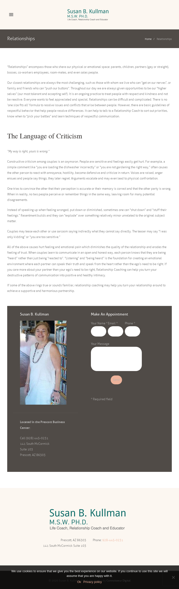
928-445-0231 (112, 540)
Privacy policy (92, 582)
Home (148, 39)
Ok (79, 582)
